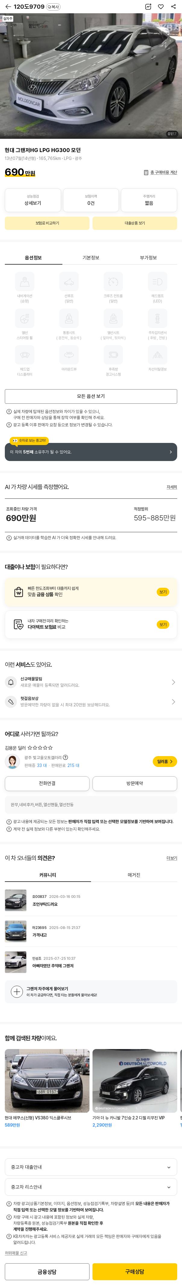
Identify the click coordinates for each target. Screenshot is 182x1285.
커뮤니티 (47, 875)
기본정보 (91, 258)
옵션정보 (33, 258)
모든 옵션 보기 (91, 396)
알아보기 (91, 592)
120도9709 (37, 6)
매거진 (134, 875)
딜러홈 (162, 761)
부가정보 (148, 258)
